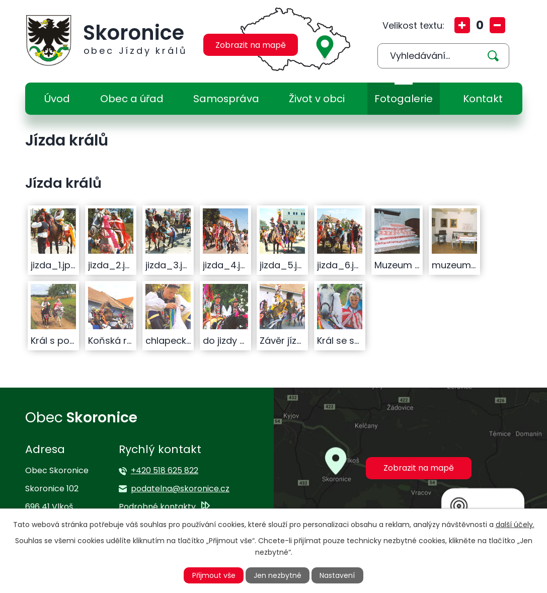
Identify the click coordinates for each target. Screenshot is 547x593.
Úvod (57, 99)
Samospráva (226, 99)
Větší (462, 25)
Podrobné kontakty (157, 506)
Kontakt (483, 99)
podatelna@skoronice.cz (180, 488)
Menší (497, 25)
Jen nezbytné (277, 575)
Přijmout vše (214, 575)
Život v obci (317, 99)
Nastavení (337, 575)
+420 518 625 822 (164, 470)
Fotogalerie (403, 99)
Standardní (480, 25)
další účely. (515, 525)
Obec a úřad (132, 99)
